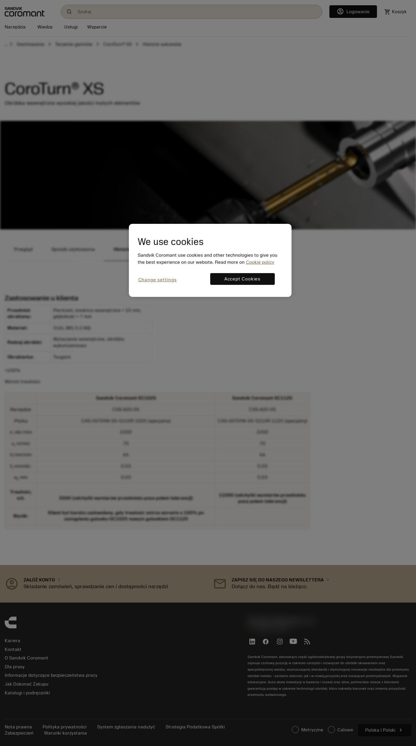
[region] (210, 260)
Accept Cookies (242, 279)
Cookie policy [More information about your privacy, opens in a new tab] (260, 262)
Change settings (157, 280)
